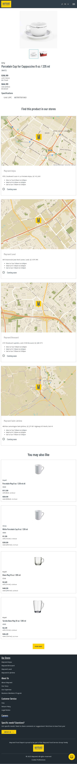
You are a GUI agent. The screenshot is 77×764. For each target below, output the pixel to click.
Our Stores (6, 658)
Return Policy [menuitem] (6, 706)
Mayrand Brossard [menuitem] (8, 666)
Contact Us (9, 732)
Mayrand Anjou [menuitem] (7, 662)
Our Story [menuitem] (5, 686)
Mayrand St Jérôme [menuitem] (8, 673)
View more (38, 646)
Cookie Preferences (38, 760)
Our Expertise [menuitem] (6, 690)
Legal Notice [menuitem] (6, 710)
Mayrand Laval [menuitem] (7, 669)
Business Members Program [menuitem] (12, 693)
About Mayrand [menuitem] (7, 682)
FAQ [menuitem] (3, 703)
